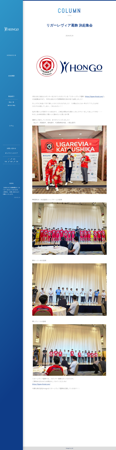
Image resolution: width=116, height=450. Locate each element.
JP (9, 159)
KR (11, 161)
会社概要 (11, 76)
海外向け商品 (11, 105)
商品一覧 (11, 102)
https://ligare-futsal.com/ (94, 96)
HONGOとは (11, 55)
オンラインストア (11, 153)
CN (17, 161)
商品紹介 (11, 96)
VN (6, 161)
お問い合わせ (11, 148)
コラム (11, 126)
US (14, 159)
